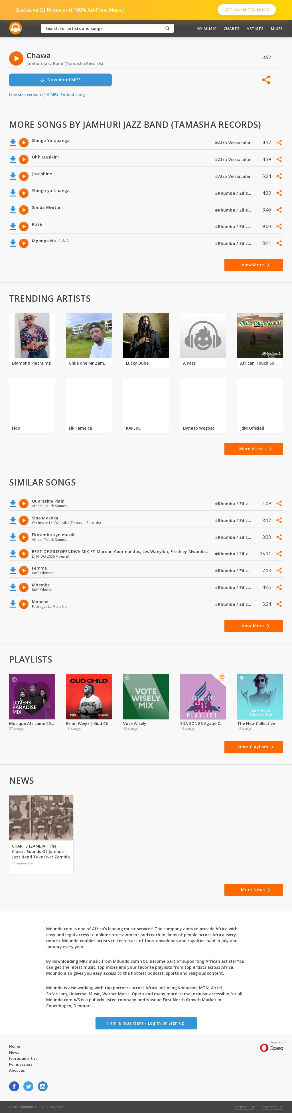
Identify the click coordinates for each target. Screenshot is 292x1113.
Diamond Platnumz (31, 363)
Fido (16, 428)
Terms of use (245, 1107)
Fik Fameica (80, 428)
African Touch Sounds (260, 363)
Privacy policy (272, 1107)
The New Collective (256, 723)
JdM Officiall (252, 428)
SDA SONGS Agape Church (203, 723)
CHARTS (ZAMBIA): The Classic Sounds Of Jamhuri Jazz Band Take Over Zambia (41, 851)
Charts (232, 28)
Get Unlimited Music (246, 10)
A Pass (189, 363)
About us (17, 1070)
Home (14, 1046)
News (14, 1052)
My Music (206, 28)
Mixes (277, 28)
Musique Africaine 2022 (32, 723)
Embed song (72, 94)
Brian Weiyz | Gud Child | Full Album (89, 723)
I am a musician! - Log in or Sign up (145, 1023)
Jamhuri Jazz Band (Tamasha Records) (64, 63)
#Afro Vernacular (233, 142)
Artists (255, 28)
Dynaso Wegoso (199, 428)
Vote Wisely (134, 723)
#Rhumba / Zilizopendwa (233, 193)
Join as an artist (23, 1058)
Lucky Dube (137, 363)
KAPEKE (133, 428)
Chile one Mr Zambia (89, 363)
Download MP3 (60, 80)
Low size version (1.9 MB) (33, 94)
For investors (21, 1064)
